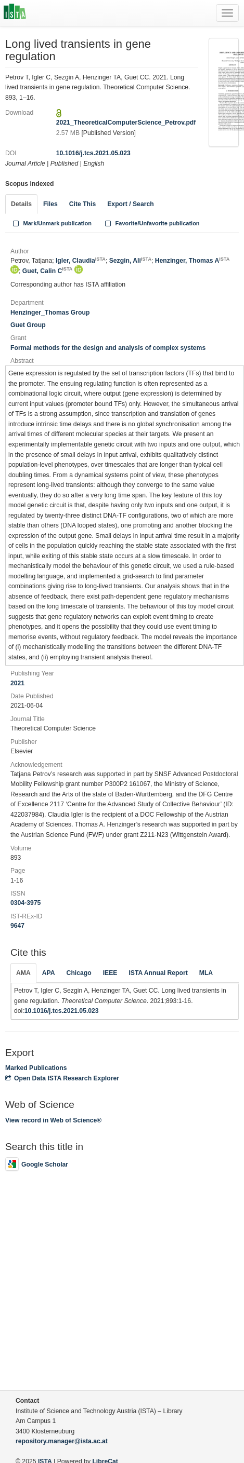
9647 (17, 925)
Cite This (82, 204)
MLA (206, 973)
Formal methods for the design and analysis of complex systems (108, 347)
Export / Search (130, 204)
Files (50, 204)
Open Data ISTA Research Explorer (62, 1078)
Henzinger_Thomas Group (49, 312)
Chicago (79, 973)
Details (21, 204)
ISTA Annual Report (158, 973)
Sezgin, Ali (130, 260)
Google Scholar (36, 1164)
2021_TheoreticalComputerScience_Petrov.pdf (126, 122)
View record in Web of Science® (53, 1120)
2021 (17, 683)
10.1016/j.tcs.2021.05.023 (93, 153)
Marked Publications (36, 1068)
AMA (23, 973)
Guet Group (28, 325)
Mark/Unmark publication (51, 223)
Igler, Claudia (81, 260)
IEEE (110, 973)
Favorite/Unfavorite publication (151, 223)
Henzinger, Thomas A (192, 260)
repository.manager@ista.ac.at (62, 1441)
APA (48, 973)
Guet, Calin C (47, 271)
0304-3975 (25, 902)
